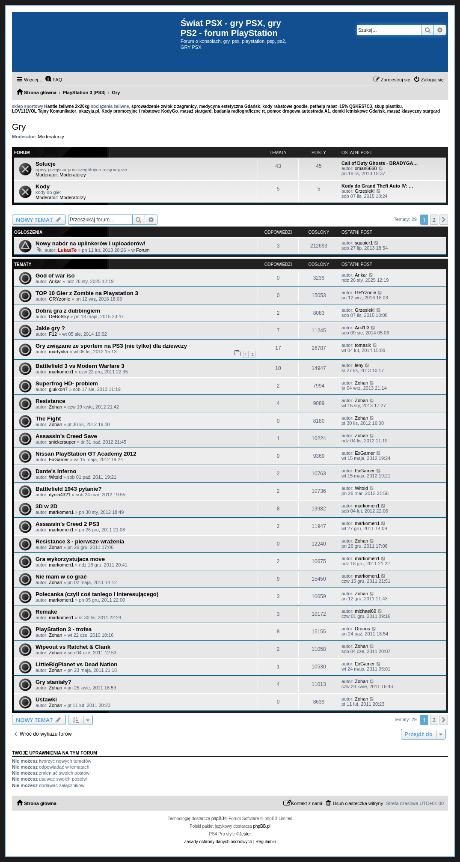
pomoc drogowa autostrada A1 (298, 111)
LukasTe (67, 250)
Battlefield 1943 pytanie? (69, 489)
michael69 (365, 611)
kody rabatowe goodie (285, 106)
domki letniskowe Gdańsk (358, 111)
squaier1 (364, 242)
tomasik (363, 345)
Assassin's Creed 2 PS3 (67, 524)
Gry (19, 126)
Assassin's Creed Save (66, 436)
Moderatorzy (51, 136)
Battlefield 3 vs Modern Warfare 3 (80, 366)
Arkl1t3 (362, 327)
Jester (245, 834)
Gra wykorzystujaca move (70, 559)
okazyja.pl (89, 111)
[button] (443, 220)
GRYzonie (59, 298)
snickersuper (62, 441)
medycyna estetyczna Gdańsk (229, 106)
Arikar (55, 281)
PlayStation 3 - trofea (64, 629)
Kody (43, 186)
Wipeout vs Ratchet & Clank (73, 647)
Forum (143, 250)
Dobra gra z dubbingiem (68, 310)
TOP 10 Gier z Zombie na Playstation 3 (87, 293)
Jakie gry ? (50, 328)
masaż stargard (195, 111)
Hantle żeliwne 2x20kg (67, 106)
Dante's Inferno (56, 471)
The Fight (48, 418)
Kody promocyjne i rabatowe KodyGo (139, 111)
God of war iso (55, 275)
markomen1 (61, 371)
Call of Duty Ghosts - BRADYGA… (379, 163)
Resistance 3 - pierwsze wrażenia (80, 541)
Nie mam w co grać (61, 576)
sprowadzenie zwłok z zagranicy (164, 106)
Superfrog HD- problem (67, 383)
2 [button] (434, 220)
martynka (58, 351)
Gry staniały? (53, 682)
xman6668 (366, 168)
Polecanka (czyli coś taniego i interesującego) (97, 594)
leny (359, 365)
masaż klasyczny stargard (413, 111)
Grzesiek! (364, 191)
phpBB (217, 818)
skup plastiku (388, 106)
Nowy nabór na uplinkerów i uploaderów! (90, 243)
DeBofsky (59, 316)
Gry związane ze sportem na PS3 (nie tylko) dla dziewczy (111, 346)
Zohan (361, 382)
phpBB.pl (261, 826)
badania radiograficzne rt (239, 111)
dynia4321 (60, 494)
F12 (53, 334)
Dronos (362, 628)
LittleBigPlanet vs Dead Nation (76, 664)
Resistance (50, 401)
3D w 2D (46, 506)
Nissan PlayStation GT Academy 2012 (86, 453)
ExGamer (58, 459)
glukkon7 (58, 389)
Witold (55, 477)
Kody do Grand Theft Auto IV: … (377, 185)
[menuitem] (53, 80)
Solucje (46, 164)
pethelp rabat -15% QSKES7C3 (341, 106)
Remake (46, 611)
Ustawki (46, 699)
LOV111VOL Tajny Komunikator (44, 111)
